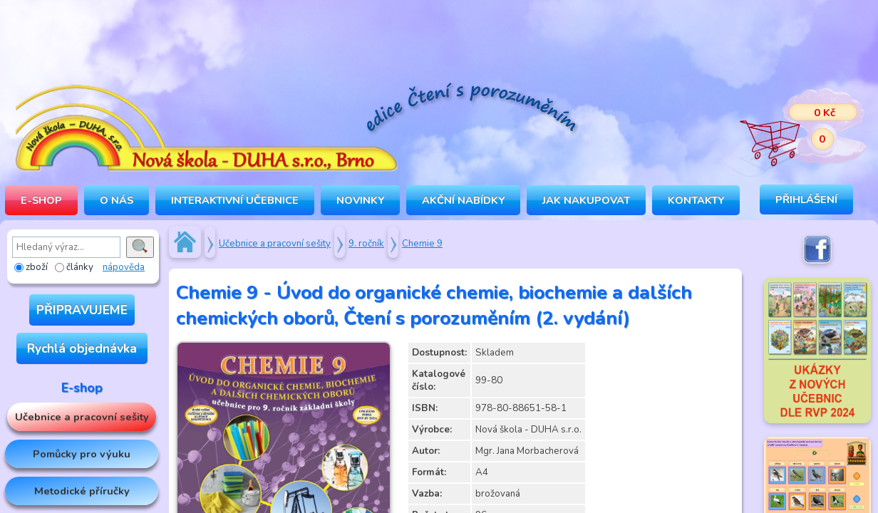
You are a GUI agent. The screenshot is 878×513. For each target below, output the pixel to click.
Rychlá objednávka (82, 348)
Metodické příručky (82, 491)
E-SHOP (41, 200)
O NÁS (116, 200)
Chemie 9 (422, 243)
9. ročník (366, 243)
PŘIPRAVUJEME (82, 309)
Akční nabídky (463, 200)
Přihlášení (806, 199)
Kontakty (696, 200)
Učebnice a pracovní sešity (82, 417)
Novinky (360, 200)
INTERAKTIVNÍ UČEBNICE (235, 200)
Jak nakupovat (586, 200)
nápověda (124, 267)
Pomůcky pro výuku (81, 454)
